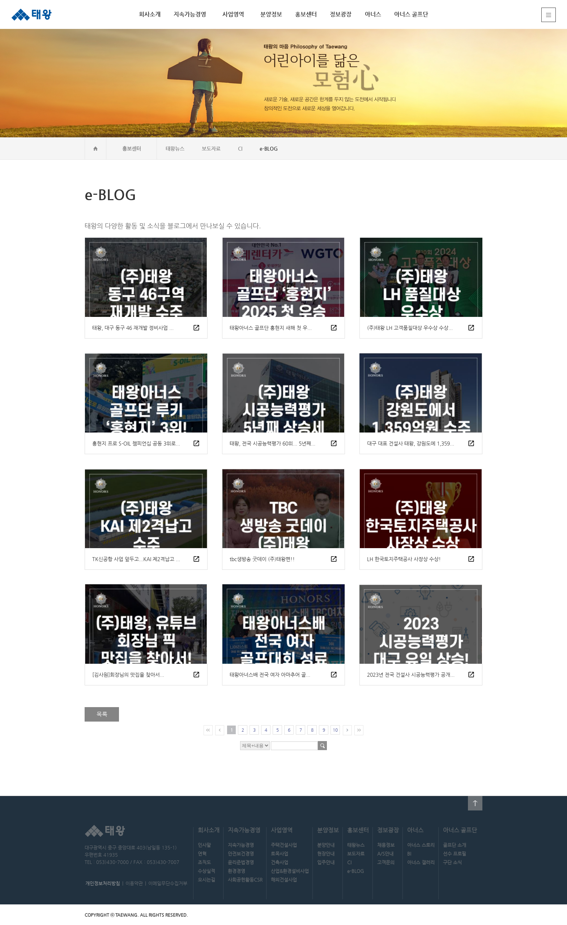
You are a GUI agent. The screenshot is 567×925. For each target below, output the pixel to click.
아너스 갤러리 (421, 862)
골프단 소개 (454, 845)
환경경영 (236, 871)
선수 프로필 (454, 853)
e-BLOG (269, 148)
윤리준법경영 (241, 862)
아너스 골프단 (411, 14)
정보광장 (340, 14)
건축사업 (279, 862)
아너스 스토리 (421, 845)
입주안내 (325, 862)
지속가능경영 (190, 14)
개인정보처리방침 (102, 883)
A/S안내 (385, 853)
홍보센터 (306, 14)
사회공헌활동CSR (245, 879)
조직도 (204, 862)
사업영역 (233, 14)
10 (335, 729)
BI (409, 853)
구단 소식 (452, 862)
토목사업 (279, 853)
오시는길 (206, 879)
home (95, 148)
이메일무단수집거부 (167, 883)
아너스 (373, 14)
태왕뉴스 (175, 148)
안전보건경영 (241, 853)
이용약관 (134, 883)
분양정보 (271, 14)
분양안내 (325, 845)
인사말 (204, 845)
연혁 (202, 853)
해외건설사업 (284, 879)
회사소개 (150, 14)
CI (240, 148)
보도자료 (211, 148)
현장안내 (325, 853)
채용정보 (386, 845)
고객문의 (386, 862)
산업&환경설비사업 (290, 871)
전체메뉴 (548, 15)
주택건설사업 (284, 845)
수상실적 (206, 871)
